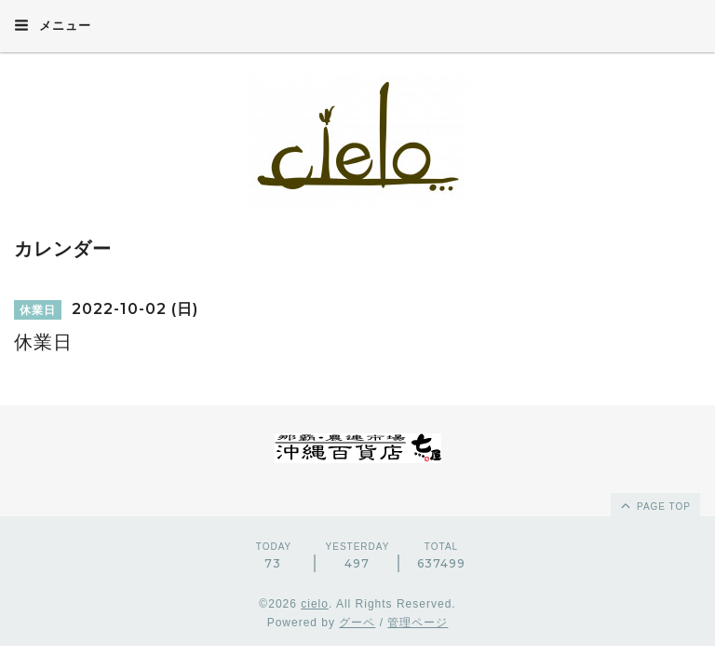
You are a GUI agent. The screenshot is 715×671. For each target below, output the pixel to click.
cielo (315, 603)
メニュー (52, 25)
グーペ (357, 622)
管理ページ (417, 622)
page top (654, 505)
